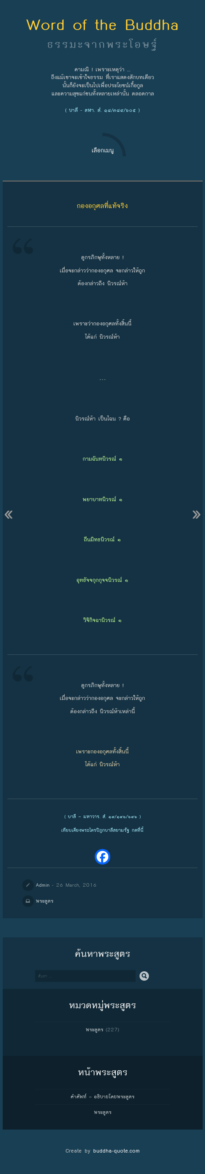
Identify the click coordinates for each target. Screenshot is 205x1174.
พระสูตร (44, 901)
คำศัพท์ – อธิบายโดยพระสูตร (102, 1097)
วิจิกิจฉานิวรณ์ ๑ (102, 620)
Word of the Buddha (102, 24)
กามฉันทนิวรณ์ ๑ (102, 458)
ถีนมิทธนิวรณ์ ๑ (102, 539)
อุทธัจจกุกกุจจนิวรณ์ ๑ (102, 580)
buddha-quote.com (116, 1150)
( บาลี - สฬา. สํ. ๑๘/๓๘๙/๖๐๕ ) (102, 110)
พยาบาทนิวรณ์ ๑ (102, 499)
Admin (42, 885)
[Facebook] (102, 857)
